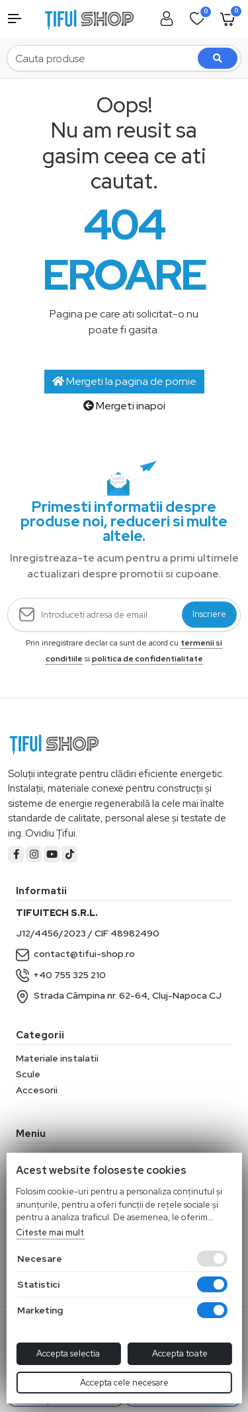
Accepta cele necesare (124, 1382)
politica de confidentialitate (147, 658)
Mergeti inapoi (124, 406)
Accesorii (37, 1090)
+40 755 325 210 (61, 975)
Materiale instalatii (57, 1058)
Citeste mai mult (50, 1232)
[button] (21, 18)
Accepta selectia (68, 1353)
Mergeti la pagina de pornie (124, 381)
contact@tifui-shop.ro (75, 954)
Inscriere (209, 614)
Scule (28, 1074)
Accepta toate (180, 1353)
